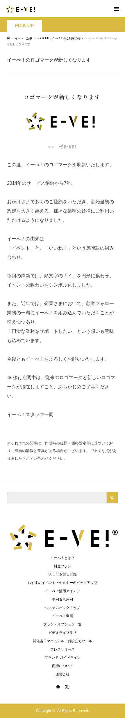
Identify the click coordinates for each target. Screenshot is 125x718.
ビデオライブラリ (62, 633)
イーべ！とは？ (62, 558)
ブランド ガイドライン (62, 658)
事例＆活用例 (62, 599)
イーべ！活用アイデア (62, 591)
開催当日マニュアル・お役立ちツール (62, 641)
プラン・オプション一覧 (62, 624)
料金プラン (62, 566)
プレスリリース (62, 649)
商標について (62, 666)
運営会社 (62, 674)
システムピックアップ (62, 608)
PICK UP (24, 25)
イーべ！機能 (62, 616)
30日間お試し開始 (62, 574)
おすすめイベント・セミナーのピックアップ (62, 583)
